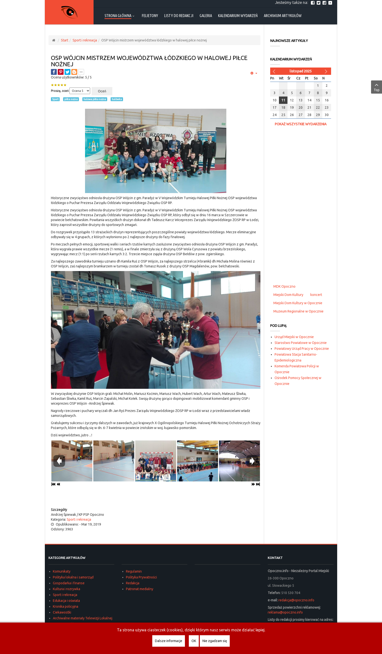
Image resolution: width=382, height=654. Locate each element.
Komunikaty (61, 571)
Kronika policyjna (65, 606)
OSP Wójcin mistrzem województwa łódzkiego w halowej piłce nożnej (149, 61)
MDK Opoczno (284, 286)
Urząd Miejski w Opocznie (294, 337)
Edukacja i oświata (66, 601)
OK (193, 641)
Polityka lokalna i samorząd (73, 577)
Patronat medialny (139, 589)
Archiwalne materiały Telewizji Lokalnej (82, 618)
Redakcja (132, 583)
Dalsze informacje (168, 641)
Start (64, 40)
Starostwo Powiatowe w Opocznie (301, 343)
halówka (117, 99)
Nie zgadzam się (214, 641)
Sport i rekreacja (85, 40)
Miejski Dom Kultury (288, 295)
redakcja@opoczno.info (296, 600)
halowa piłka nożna (95, 99)
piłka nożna (71, 99)
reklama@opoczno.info (285, 612)
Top (376, 87)
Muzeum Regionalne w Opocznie (298, 311)
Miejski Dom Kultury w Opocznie (297, 303)
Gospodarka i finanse (69, 583)
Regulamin (134, 571)
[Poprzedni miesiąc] (274, 71)
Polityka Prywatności (141, 577)
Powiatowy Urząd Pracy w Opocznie (302, 349)
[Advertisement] (156, 497)
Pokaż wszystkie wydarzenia (300, 124)
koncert (316, 295)
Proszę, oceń (60, 90)
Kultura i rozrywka (66, 589)
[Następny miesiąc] (326, 71)
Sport (55, 99)
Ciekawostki (62, 612)
